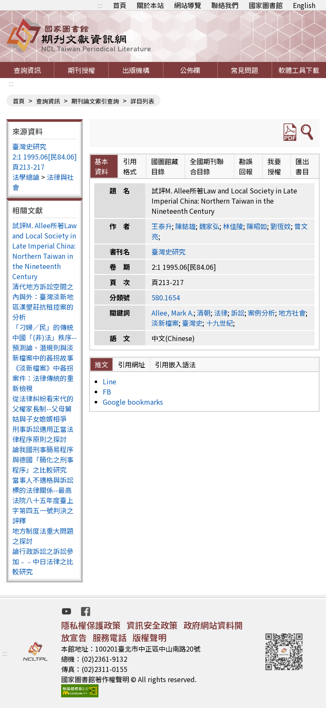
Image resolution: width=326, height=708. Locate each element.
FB (107, 391)
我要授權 (274, 166)
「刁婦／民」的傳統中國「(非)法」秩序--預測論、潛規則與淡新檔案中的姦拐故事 (44, 342)
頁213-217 (28, 167)
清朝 (204, 313)
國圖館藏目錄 (164, 166)
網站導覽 (187, 5)
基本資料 (101, 166)
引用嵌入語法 (175, 364)
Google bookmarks (133, 402)
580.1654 (166, 297)
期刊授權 (81, 70)
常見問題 (244, 70)
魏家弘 (209, 226)
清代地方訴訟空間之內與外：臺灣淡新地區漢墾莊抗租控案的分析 (42, 301)
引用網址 (131, 364)
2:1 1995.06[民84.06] (44, 156)
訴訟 (237, 313)
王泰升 (162, 226)
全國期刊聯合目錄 (207, 166)
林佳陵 (233, 226)
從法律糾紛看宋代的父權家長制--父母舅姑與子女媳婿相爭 (42, 408)
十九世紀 (219, 323)
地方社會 (292, 313)
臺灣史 (192, 323)
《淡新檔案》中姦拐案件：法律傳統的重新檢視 (42, 378)
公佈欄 (190, 70)
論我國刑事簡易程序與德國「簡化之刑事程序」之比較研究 (42, 459)
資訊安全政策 (151, 625)
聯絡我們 (225, 5)
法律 (221, 313)
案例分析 (261, 313)
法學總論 (25, 177)
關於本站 (150, 5)
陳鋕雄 (185, 226)
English (304, 5)
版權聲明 (149, 637)
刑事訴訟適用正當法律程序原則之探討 (42, 434)
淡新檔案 (165, 323)
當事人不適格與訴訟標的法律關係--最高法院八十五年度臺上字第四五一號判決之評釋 (42, 500)
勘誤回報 (246, 166)
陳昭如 (257, 226)
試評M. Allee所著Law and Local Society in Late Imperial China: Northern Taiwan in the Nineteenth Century (44, 250)
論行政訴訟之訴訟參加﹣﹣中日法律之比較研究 (42, 561)
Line (109, 381)
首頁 (119, 5)
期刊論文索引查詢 (95, 101)
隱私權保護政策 (91, 625)
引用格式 (130, 166)
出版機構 (135, 70)
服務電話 (109, 637)
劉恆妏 (280, 226)
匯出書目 (302, 166)
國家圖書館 (266, 5)
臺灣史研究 (29, 146)
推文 (101, 364)
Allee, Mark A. (173, 313)
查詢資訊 (27, 70)
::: (100, 5)
